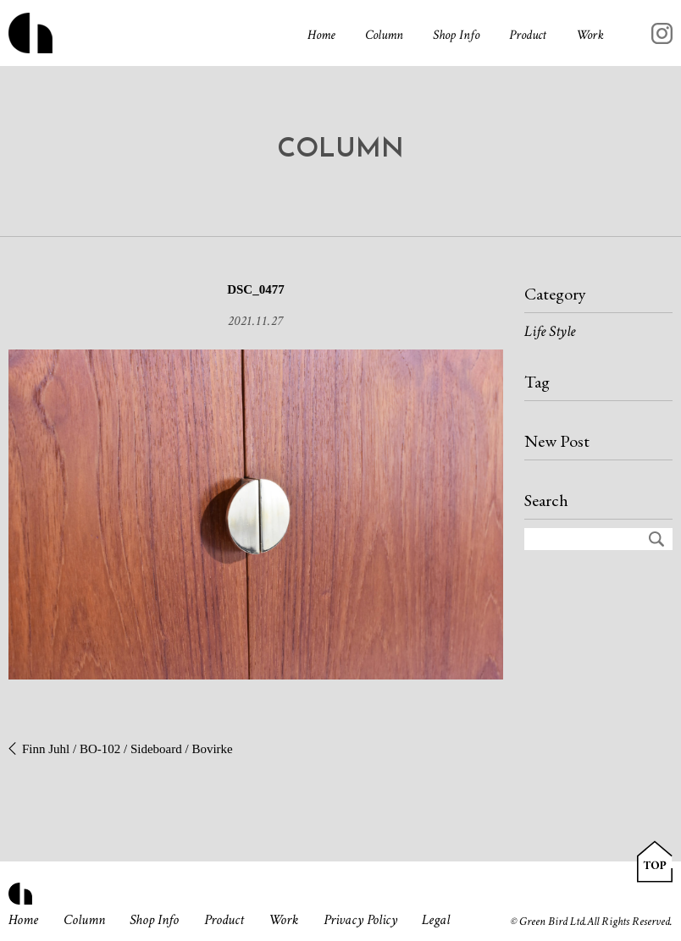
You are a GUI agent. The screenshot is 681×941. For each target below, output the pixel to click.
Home (321, 35)
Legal (436, 919)
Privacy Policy (360, 919)
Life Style (549, 331)
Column (384, 35)
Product (527, 35)
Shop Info (456, 35)
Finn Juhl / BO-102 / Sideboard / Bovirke (127, 749)
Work (590, 35)
